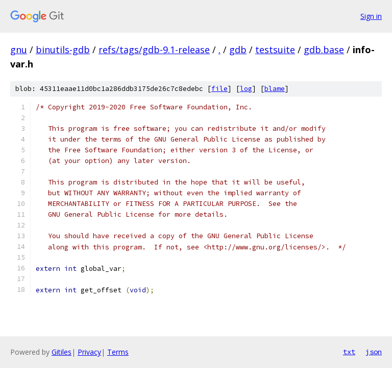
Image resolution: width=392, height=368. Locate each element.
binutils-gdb (63, 49)
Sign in (371, 16)
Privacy (89, 352)
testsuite (275, 49)
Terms (118, 352)
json (373, 351)
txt (349, 351)
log (246, 88)
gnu (18, 49)
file (219, 88)
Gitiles (61, 352)
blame (274, 88)
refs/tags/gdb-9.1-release (154, 49)
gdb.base (324, 49)
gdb (238, 49)
